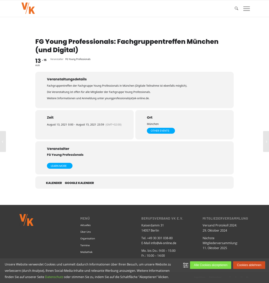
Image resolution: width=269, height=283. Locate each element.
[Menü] (245, 8)
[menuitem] (236, 8)
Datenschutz (54, 277)
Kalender (54, 183)
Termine (85, 245)
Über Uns (85, 231)
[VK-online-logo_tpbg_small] (28, 8)
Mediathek (86, 252)
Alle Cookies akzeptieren (210, 265)
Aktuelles (85, 225)
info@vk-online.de (163, 243)
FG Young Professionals (65, 155)
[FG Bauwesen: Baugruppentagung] (266, 141)
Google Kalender (79, 183)
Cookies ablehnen (249, 265)
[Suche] (236, 8)
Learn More (59, 166)
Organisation (87, 238)
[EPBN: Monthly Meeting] (3, 141)
